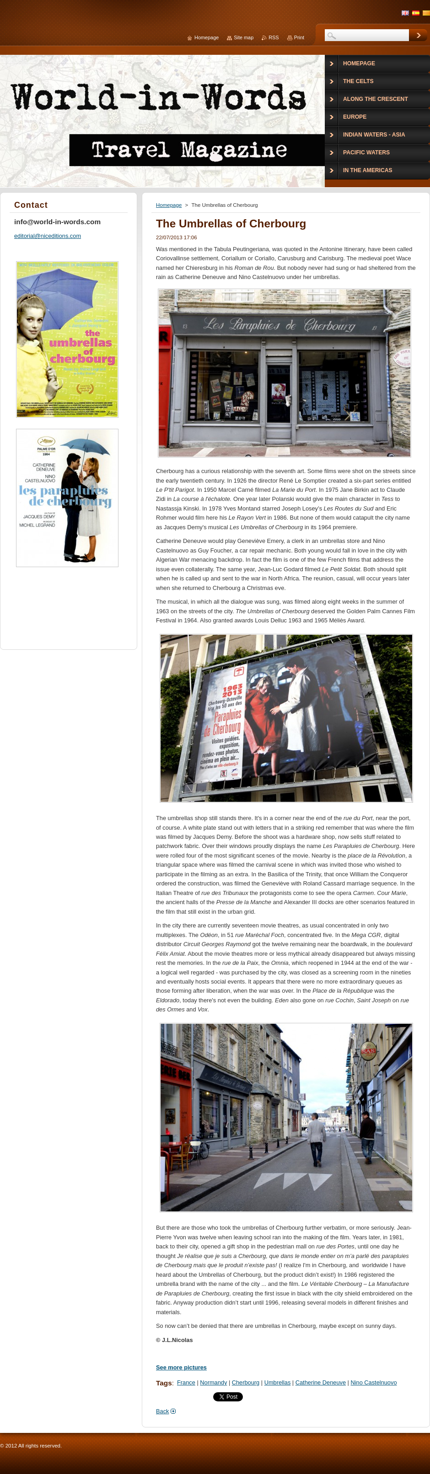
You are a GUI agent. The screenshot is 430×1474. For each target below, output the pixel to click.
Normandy (213, 1382)
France (186, 1382)
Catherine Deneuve (321, 1382)
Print (299, 37)
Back (162, 1411)
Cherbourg (245, 1382)
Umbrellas (277, 1382)
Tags (164, 1383)
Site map (243, 37)
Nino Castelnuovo (373, 1382)
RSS (274, 37)
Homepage (169, 205)
